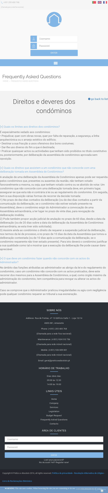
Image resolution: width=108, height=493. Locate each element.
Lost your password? (54, 460)
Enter (54, 53)
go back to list (98, 99)
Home (5, 81)
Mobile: (44, 350)
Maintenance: (44, 339)
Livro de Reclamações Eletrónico (17, 481)
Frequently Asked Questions (24, 81)
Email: (41, 360)
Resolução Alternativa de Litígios (89, 473)
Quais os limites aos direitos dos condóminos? (30, 126)
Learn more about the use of (89, 488)
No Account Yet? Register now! (54, 462)
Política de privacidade (62, 473)
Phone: (44, 329)
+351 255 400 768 (12, 4)
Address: (30, 318)
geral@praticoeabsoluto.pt (57, 360)
